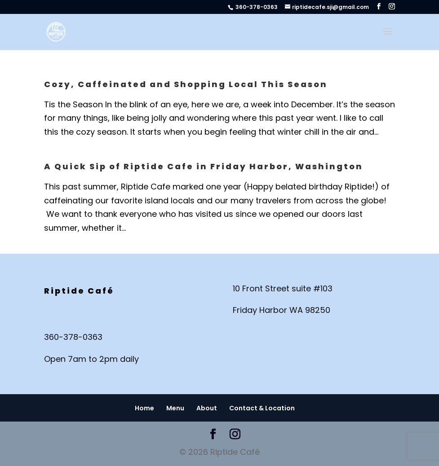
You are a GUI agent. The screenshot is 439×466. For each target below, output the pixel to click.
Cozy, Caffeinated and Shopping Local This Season (186, 84)
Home (144, 408)
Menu (175, 408)
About (206, 408)
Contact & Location (262, 408)
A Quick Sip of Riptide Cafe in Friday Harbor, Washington (203, 166)
